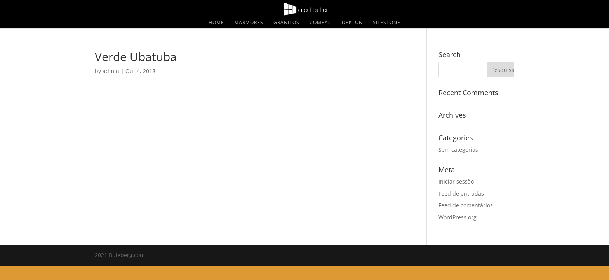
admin (111, 71)
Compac (321, 23)
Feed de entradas (461, 193)
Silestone (386, 23)
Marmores (248, 23)
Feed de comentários (465, 205)
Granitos (286, 23)
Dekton (352, 23)
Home (216, 23)
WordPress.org (457, 217)
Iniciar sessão (456, 181)
